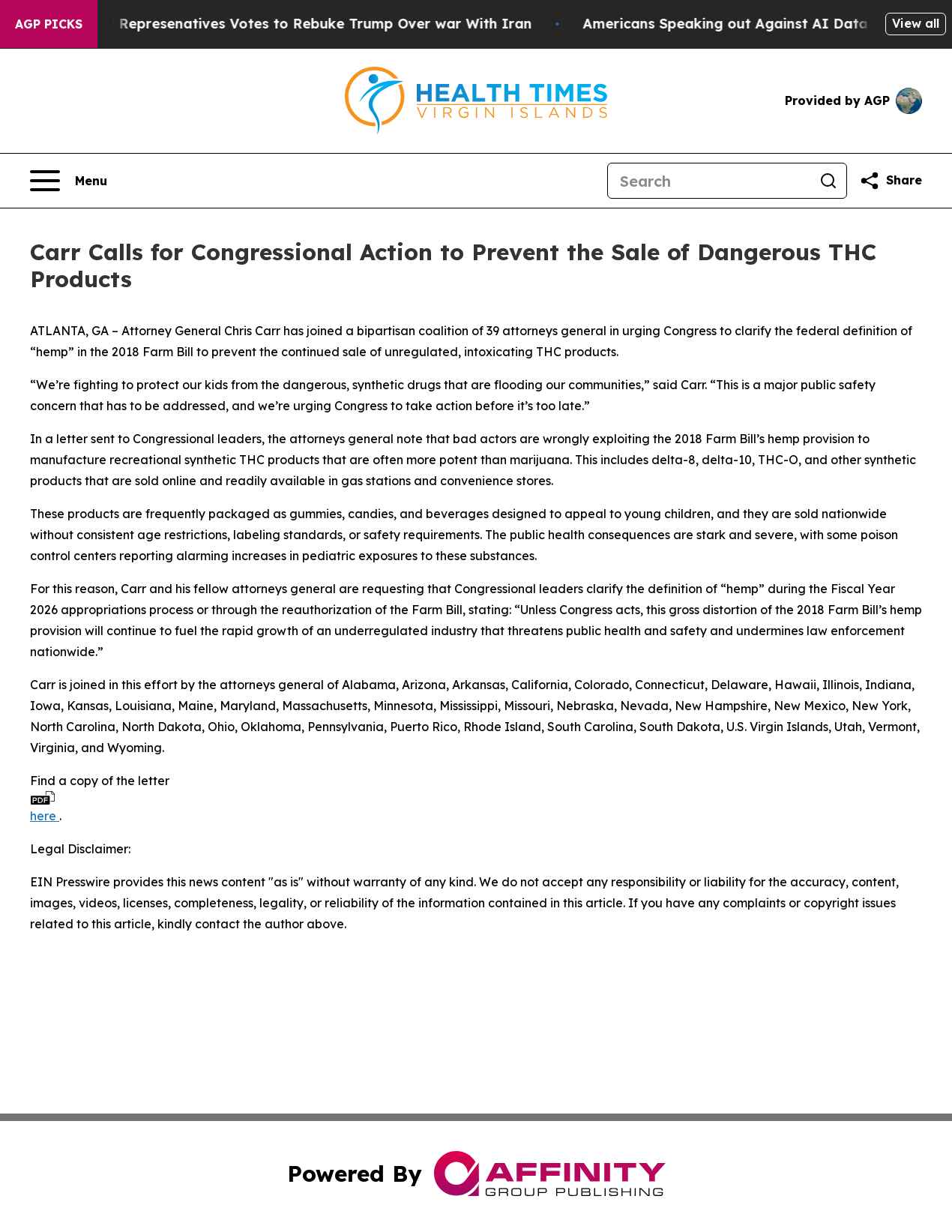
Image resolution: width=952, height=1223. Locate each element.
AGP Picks (48, 23)
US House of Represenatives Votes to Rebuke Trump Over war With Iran (289, 23)
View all (915, 23)
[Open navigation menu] (68, 181)
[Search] (709, 180)
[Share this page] (890, 181)
